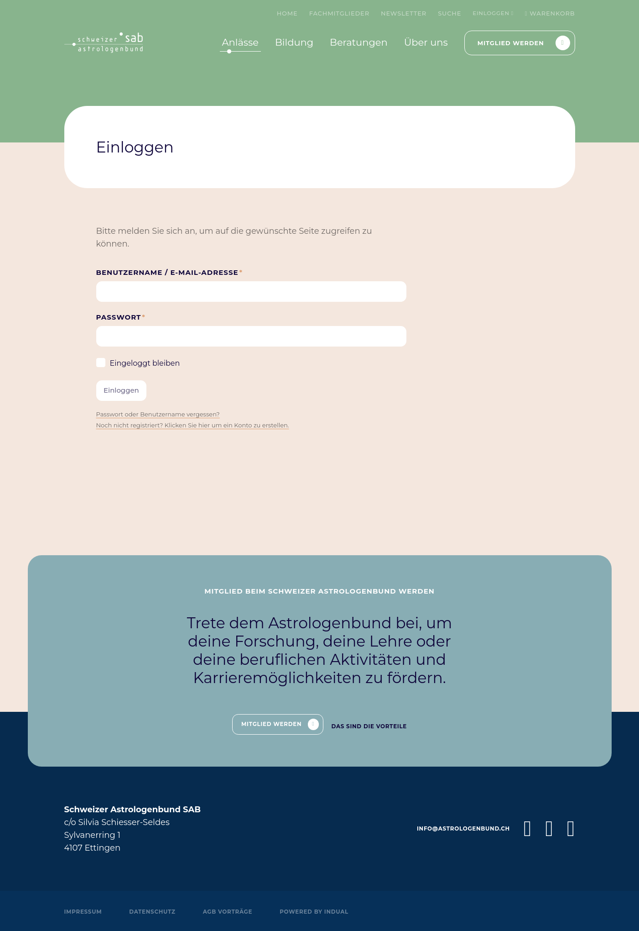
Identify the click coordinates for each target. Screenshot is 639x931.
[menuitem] (282, 13)
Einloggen (491, 13)
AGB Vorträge (239, 911)
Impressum (85, 911)
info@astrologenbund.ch (458, 828)
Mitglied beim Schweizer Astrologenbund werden (319, 587)
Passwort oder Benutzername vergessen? (164, 426)
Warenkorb (550, 13)
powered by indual (331, 911)
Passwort (123, 323)
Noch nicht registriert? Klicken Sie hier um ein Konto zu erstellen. (202, 437)
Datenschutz (158, 911)
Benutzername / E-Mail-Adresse (169, 274)
